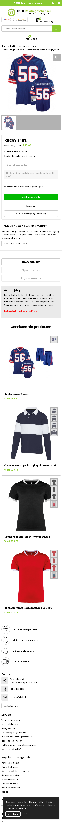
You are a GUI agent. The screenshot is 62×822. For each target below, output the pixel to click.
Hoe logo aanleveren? (11, 740)
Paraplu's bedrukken (10, 787)
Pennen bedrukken (10, 762)
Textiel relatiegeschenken (22, 46)
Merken (4, 791)
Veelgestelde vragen (10, 720)
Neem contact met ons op (16, 243)
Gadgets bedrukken (10, 775)
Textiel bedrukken (9, 783)
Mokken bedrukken (10, 779)
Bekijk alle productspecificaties (19, 156)
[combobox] (26, 28)
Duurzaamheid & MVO (11, 749)
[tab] (30, 261)
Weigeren (24, 813)
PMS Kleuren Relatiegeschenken (16, 736)
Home (4, 46)
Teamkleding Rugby (36, 49)
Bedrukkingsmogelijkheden (14, 732)
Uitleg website (8, 728)
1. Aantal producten (16, 165)
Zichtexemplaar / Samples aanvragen (18, 744)
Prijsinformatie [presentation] (31, 278)
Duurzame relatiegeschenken (15, 771)
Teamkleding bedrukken (12, 49)
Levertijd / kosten (9, 724)
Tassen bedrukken (9, 767)
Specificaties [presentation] (31, 270)
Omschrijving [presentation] (31, 262)
